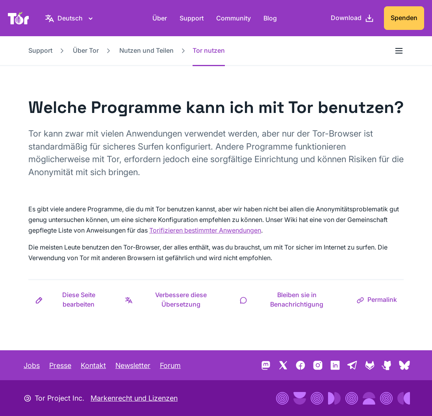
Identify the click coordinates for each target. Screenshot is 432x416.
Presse (60, 365)
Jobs (32, 365)
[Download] (352, 18)
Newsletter (132, 365)
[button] (73, 299)
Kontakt (93, 365)
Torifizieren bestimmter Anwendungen (205, 230)
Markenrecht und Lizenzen (134, 398)
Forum (170, 365)
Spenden (404, 18)
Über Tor (86, 50)
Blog (270, 18)
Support (192, 18)
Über (159, 18)
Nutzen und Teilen (146, 50)
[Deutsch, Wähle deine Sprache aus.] (70, 18)
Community (233, 18)
